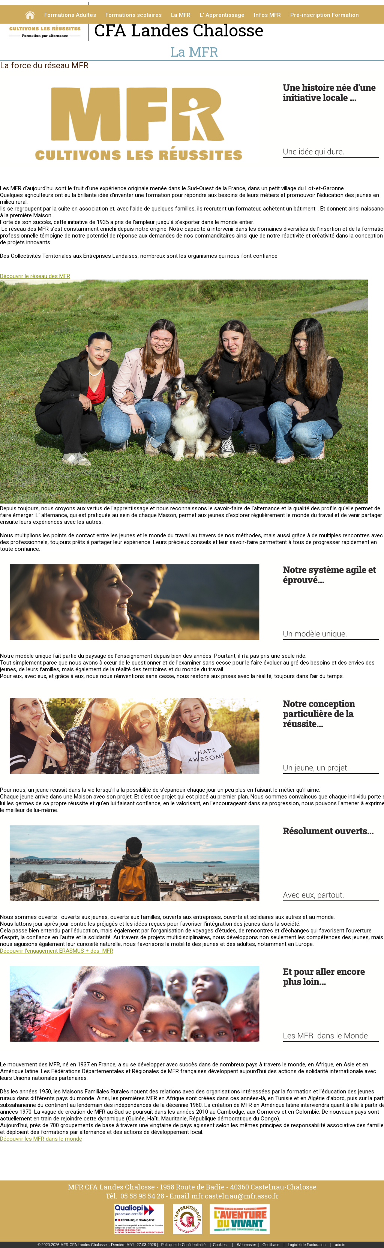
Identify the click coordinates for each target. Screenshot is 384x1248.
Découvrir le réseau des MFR (35, 276)
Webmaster (246, 1245)
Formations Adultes (70, 15)
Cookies (219, 1245)
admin (340, 1245)
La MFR (180, 15)
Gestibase (270, 1245)
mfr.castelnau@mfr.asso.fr (235, 1195)
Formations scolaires (133, 15)
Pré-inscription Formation (324, 15)
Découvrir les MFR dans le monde (41, 1138)
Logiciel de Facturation (307, 1245)
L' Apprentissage (222, 15)
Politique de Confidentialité (183, 1245)
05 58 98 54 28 (142, 1195)
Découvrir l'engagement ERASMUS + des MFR (56, 950)
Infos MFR (267, 15)
